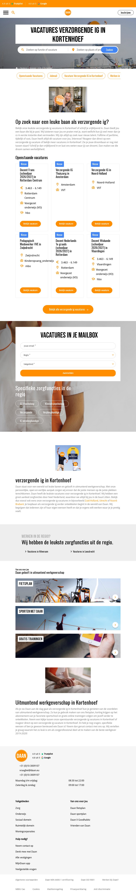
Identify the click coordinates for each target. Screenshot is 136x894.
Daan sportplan (78, 814)
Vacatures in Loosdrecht (82, 551)
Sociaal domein (23, 819)
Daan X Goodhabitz (80, 819)
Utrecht (103, 500)
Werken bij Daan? (110, 880)
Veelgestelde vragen (25, 869)
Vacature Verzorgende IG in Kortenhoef (83, 76)
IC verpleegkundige (29, 421)
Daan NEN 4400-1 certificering (59, 880)
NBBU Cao (20, 889)
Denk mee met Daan (26, 851)
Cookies (36, 889)
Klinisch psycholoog (54, 404)
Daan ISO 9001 (88, 880)
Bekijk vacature (30, 224)
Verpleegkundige (51, 412)
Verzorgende (26, 412)
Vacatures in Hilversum (36, 551)
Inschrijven (126, 12)
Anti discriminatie (102, 889)
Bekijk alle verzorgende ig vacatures (68, 309)
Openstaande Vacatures (30, 76)
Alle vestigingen (23, 857)
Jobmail (53, 76)
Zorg (17, 808)
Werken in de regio (119, 76)
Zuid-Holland (91, 500)
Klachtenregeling (55, 889)
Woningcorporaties (25, 831)
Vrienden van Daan (80, 825)
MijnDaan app (22, 863)
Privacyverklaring (78, 889)
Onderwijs (20, 814)
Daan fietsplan (77, 808)
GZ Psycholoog (27, 404)
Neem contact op (24, 845)
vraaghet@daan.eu (29, 770)
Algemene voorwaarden (26, 880)
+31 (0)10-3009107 (29, 765)
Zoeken (109, 50)
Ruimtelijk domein (24, 825)
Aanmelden (68, 373)
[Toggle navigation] (6, 12)
